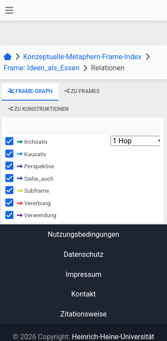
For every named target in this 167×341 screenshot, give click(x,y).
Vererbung (34, 202)
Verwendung (36, 215)
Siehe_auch (35, 178)
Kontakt (83, 294)
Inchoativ (32, 141)
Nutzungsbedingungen (83, 234)
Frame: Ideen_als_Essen (41, 68)
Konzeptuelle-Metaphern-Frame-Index (82, 57)
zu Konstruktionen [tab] (38, 109)
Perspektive (35, 166)
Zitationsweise (84, 314)
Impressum (83, 274)
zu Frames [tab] (82, 91)
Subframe (33, 190)
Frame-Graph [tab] (30, 91)
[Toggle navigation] (9, 10)
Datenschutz (83, 254)
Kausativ (31, 153)
